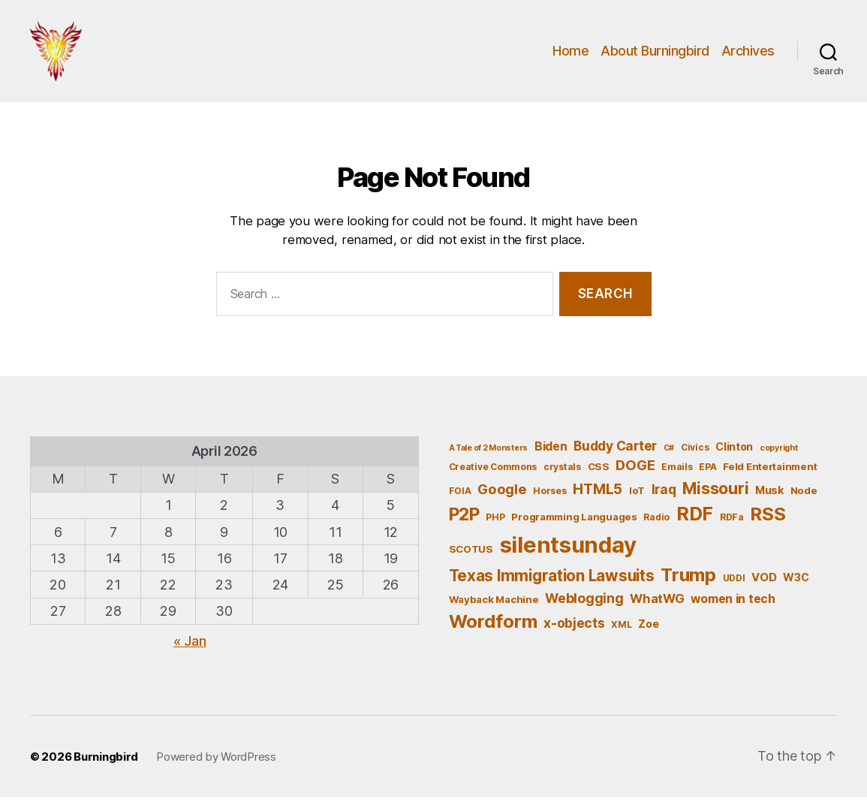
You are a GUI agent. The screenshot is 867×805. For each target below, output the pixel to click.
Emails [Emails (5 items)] (676, 474)
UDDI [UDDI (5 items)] (734, 585)
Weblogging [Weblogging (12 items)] (584, 606)
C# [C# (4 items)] (669, 455)
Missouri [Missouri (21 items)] (715, 495)
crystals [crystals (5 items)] (562, 474)
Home (570, 54)
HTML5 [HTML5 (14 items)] (597, 496)
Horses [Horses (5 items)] (549, 498)
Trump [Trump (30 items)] (688, 582)
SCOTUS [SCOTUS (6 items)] (471, 556)
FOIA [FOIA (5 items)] (460, 498)
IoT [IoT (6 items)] (637, 498)
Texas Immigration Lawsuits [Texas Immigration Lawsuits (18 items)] (552, 583)
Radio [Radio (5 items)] (656, 524)
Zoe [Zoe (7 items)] (648, 631)
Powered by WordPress (216, 764)
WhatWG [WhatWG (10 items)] (657, 606)
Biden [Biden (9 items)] (550, 454)
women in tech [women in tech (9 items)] (733, 606)
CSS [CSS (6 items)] (599, 474)
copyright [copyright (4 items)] (779, 455)
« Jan (189, 648)
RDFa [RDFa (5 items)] (732, 524)
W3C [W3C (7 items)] (795, 584)
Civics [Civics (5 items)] (695, 454)
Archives (748, 54)
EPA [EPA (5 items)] (707, 474)
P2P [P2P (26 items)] (464, 521)
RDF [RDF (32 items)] (694, 521)
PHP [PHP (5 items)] (495, 524)
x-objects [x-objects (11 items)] (574, 630)
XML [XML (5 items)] (621, 632)
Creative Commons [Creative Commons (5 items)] (493, 474)
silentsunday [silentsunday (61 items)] (568, 552)
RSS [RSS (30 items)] (767, 521)
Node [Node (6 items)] (803, 498)
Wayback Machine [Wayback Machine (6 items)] (494, 607)
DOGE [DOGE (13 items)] (635, 472)
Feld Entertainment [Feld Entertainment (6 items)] (770, 474)
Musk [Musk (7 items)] (769, 497)
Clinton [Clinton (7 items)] (734, 454)
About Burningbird (655, 54)
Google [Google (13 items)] (501, 496)
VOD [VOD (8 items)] (763, 585)
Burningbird (106, 764)
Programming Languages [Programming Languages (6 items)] (574, 524)
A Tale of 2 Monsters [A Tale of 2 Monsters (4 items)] (488, 455)
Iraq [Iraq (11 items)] (664, 497)
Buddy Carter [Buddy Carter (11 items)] (615, 453)
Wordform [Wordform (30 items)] (493, 629)
